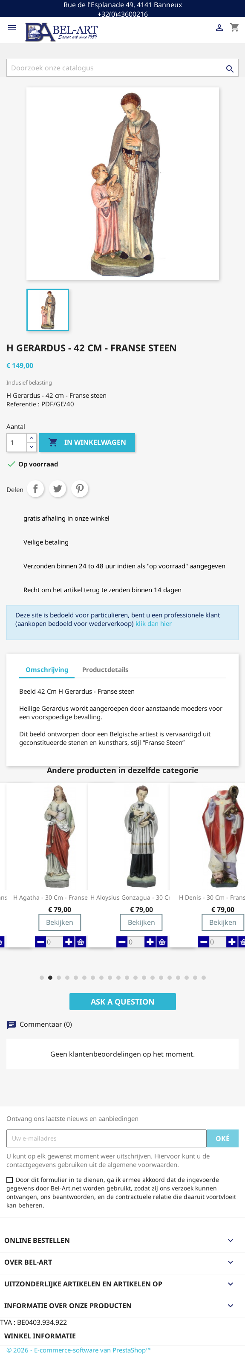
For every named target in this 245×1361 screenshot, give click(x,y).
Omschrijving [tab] (47, 669)
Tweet (57, 488)
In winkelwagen (87, 442)
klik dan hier (153, 623)
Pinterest (79, 488)
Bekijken (59, 922)
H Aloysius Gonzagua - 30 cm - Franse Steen (141, 897)
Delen (35, 488)
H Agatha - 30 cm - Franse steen (59, 897)
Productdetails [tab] (105, 669)
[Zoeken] (122, 68)
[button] (42, 978)
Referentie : (23, 404)
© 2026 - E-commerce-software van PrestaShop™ (78, 1350)
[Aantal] (16, 442)
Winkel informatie (40, 1336)
